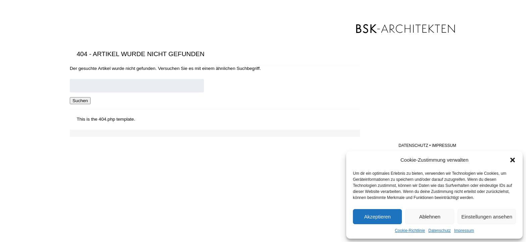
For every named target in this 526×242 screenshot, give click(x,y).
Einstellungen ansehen (486, 216)
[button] (512, 160)
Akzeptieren (377, 216)
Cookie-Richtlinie (410, 230)
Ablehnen (429, 216)
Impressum (464, 230)
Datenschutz (439, 230)
